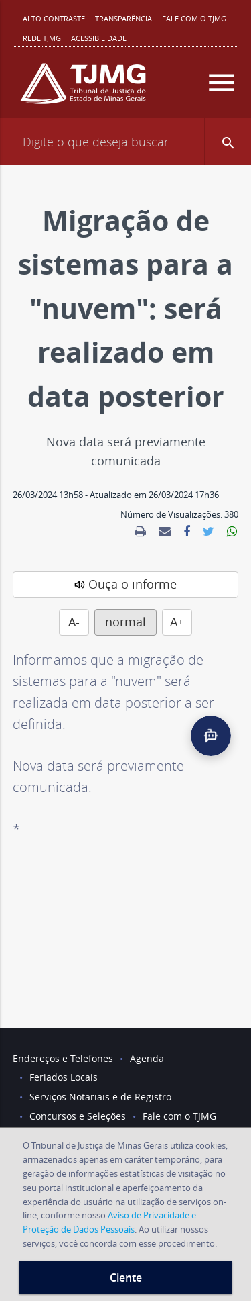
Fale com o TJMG (194, 18)
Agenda (147, 1058)
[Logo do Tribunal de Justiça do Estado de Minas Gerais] (83, 89)
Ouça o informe (132, 584)
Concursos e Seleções (77, 1116)
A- (74, 622)
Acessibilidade (99, 38)
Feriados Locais (63, 1077)
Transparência (123, 18)
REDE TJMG (42, 38)
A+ (177, 622)
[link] (140, 532)
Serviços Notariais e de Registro (100, 1096)
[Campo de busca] (125, 141)
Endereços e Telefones (63, 1058)
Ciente (126, 1277)
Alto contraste (54, 18)
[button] (227, 141)
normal (125, 622)
